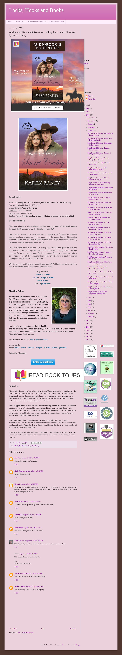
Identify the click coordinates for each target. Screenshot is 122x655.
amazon (24, 348)
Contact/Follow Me (57, 22)
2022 (88, 324)
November (91, 121)
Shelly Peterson (19, 471)
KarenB (17, 484)
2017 (88, 340)
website (17, 348)
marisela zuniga (19, 586)
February (91, 313)
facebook (30, 348)
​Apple (35, 277)
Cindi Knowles (19, 541)
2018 (88, 336)
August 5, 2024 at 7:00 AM (30, 458)
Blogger (78, 645)
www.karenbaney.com (38, 340)
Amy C (90, 96)
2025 (88, 112)
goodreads (46, 283)
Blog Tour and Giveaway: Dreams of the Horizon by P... (99, 154)
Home (9, 22)
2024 (88, 115)
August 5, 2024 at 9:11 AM (34, 471)
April (90, 307)
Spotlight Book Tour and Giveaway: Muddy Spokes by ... (99, 198)
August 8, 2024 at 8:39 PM (31, 528)
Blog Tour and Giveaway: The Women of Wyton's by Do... (100, 263)
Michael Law (18, 573)
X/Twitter (47, 348)
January (90, 317)
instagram (39, 348)
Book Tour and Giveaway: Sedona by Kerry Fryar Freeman (99, 253)
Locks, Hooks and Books (36, 10)
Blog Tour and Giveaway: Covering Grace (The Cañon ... (99, 228)
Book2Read (42, 280)
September (91, 127)
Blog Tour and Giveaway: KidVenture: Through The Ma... (100, 208)
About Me (19, 22)
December (91, 118)
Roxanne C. (18, 515)
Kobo (51, 277)
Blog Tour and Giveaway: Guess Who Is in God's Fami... (100, 139)
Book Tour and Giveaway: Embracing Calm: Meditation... (100, 213)
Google (43, 277)
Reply (16, 464)
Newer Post (13, 629)
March (90, 310)
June (89, 301)
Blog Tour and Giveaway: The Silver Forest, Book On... (99, 243)
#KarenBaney (35, 446)
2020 (88, 330)
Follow (86, 63)
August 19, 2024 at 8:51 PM (35, 586)
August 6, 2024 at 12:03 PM (32, 515)
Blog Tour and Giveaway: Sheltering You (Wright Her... (99, 233)
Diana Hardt (18, 501)
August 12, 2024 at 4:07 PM (33, 573)
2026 (88, 108)
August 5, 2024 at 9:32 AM (29, 484)
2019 (88, 333)
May (89, 304)
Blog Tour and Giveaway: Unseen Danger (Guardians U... (98, 159)
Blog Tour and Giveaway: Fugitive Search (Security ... (99, 149)
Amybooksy (92, 99)
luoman (64, 645)
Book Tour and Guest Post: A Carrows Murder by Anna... (100, 258)
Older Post (73, 629)
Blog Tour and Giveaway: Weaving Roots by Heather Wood (99, 184)
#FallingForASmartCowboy (22, 446)
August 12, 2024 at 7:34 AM (28, 554)
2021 (88, 327)
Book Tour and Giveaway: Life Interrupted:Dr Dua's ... (97, 268)
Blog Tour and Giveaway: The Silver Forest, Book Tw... (99, 203)
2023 (88, 320)
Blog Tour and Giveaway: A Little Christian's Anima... (98, 223)
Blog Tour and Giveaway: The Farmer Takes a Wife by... (100, 238)
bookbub (55, 348)
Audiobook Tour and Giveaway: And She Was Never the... (99, 218)
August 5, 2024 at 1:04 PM (32, 501)
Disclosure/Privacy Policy (36, 22)
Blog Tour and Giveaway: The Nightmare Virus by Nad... (97, 293)
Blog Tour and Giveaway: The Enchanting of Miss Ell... (97, 169)
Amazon (40, 274)
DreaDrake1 (18, 528)
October (90, 124)
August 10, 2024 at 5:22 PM (34, 541)
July (89, 297)
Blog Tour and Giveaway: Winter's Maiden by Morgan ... (98, 179)
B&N (48, 274)
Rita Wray (18, 458)
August (90, 130)
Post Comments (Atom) (25, 632)
